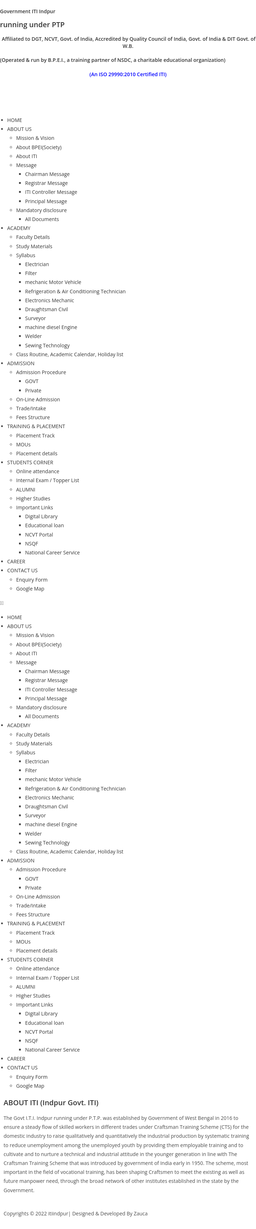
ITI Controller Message (51, 191)
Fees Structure (33, 417)
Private (33, 390)
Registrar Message (46, 183)
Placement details (36, 453)
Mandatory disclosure (41, 210)
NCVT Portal (39, 534)
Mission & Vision (35, 137)
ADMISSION (20, 363)
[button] (128, 602)
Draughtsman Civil (46, 309)
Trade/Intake (31, 408)
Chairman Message (47, 174)
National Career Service (52, 552)
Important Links (34, 507)
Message (26, 165)
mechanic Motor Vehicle (53, 282)
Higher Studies (33, 498)
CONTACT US (22, 570)
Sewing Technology (47, 345)
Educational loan (44, 525)
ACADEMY (18, 228)
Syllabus (25, 255)
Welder (33, 336)
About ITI (26, 156)
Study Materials (34, 246)
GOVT (31, 381)
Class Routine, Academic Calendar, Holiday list (69, 354)
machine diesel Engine (51, 327)
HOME (14, 120)
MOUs (23, 444)
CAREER (16, 561)
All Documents (42, 219)
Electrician (37, 264)
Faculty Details (33, 237)
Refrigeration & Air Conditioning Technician (75, 291)
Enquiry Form (32, 579)
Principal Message (46, 201)
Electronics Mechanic (49, 300)
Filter (31, 273)
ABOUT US (19, 129)
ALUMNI (25, 489)
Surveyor (35, 318)
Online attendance (37, 471)
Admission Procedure (41, 372)
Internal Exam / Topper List (47, 480)
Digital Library (41, 516)
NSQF (31, 543)
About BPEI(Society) (39, 147)
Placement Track (35, 435)
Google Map (30, 588)
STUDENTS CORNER (30, 462)
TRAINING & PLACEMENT (36, 426)
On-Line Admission (38, 399)
